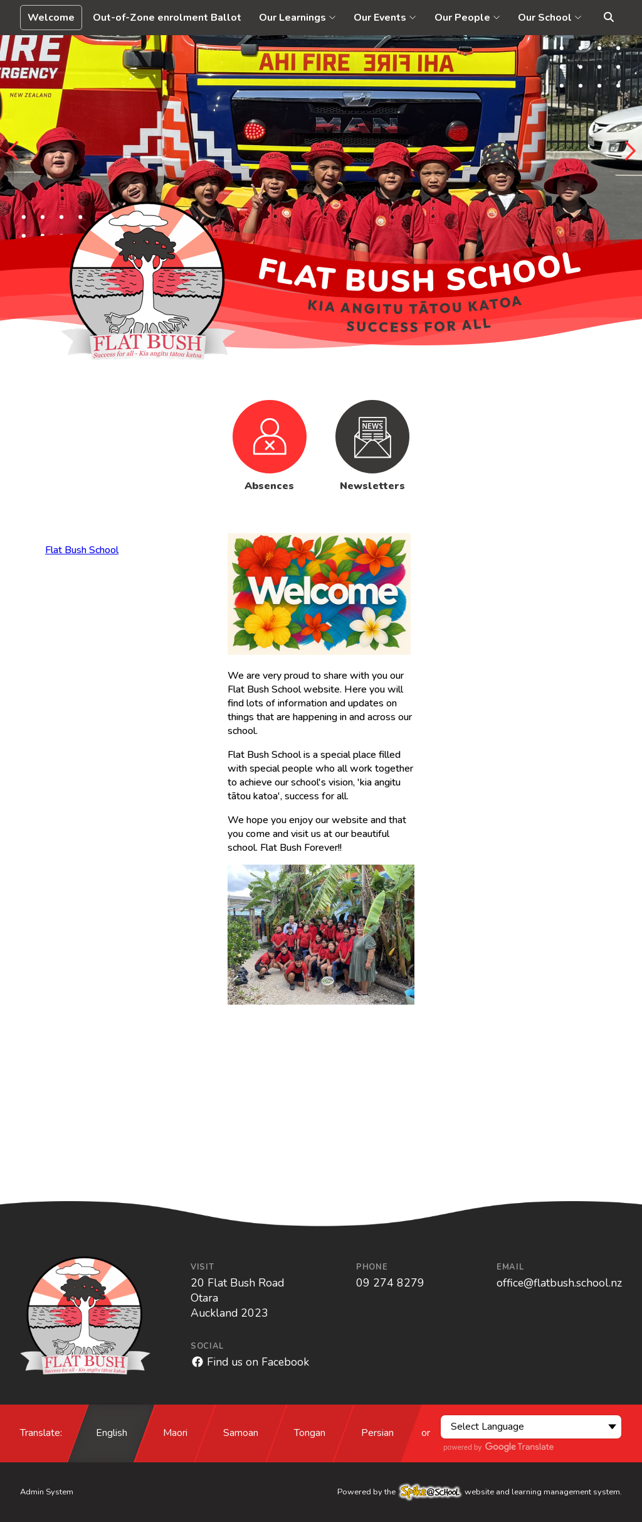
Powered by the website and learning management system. (479, 1492)
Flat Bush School (81, 550)
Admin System (46, 1492)
